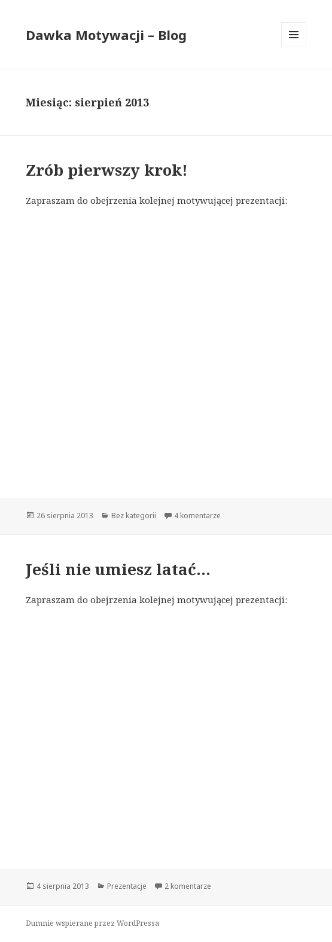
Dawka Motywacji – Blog (106, 35)
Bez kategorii (133, 515)
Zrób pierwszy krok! (107, 170)
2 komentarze (188, 886)
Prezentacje (127, 886)
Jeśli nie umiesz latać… (118, 569)
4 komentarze (197, 515)
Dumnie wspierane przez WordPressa (92, 923)
